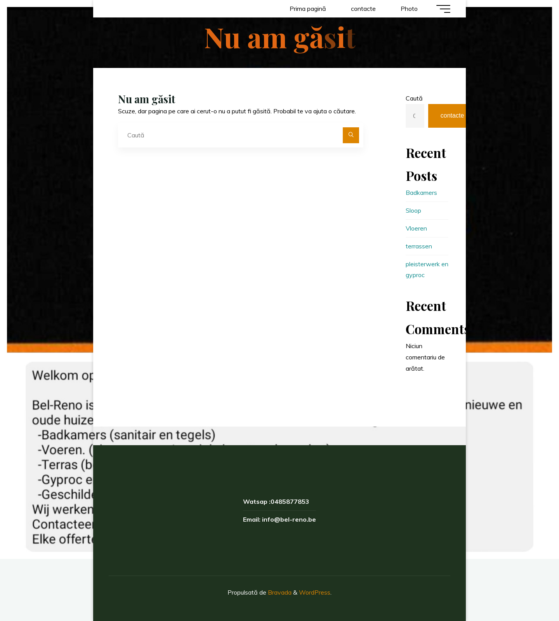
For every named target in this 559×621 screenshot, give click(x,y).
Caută (414, 98)
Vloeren (416, 228)
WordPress (314, 592)
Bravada (279, 592)
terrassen (419, 246)
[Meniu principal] (443, 9)
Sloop (413, 210)
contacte (452, 115)
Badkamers (421, 192)
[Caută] (351, 135)
